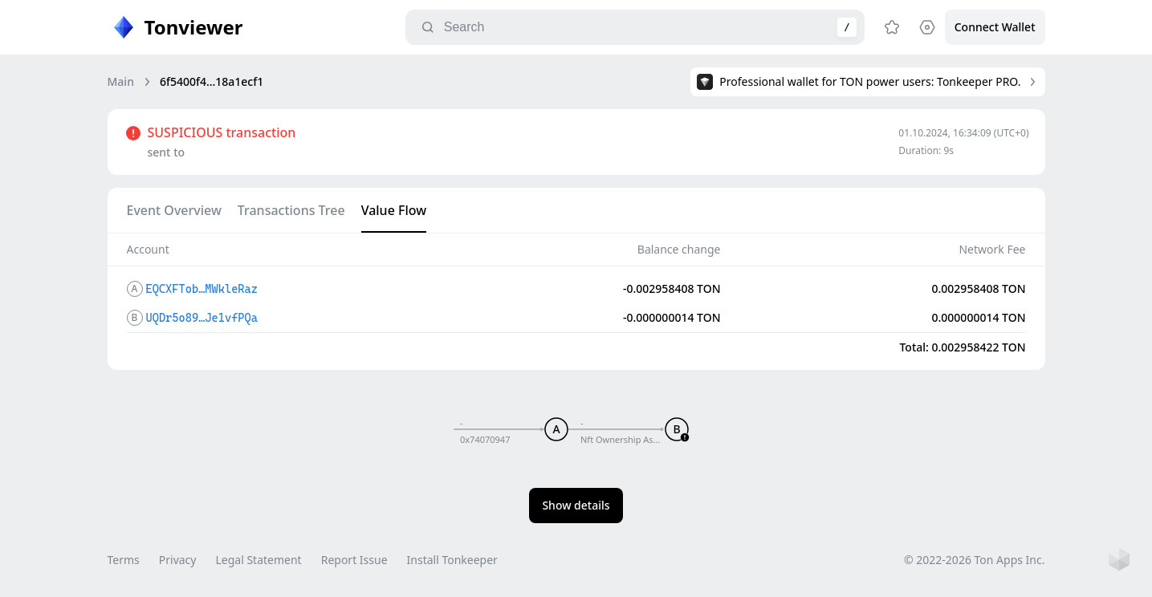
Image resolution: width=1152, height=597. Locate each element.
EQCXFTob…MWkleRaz (202, 288)
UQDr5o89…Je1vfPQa (202, 317)
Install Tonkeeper (452, 559)
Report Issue (354, 559)
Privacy (178, 559)
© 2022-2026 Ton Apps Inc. (974, 559)
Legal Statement (258, 559)
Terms (124, 559)
